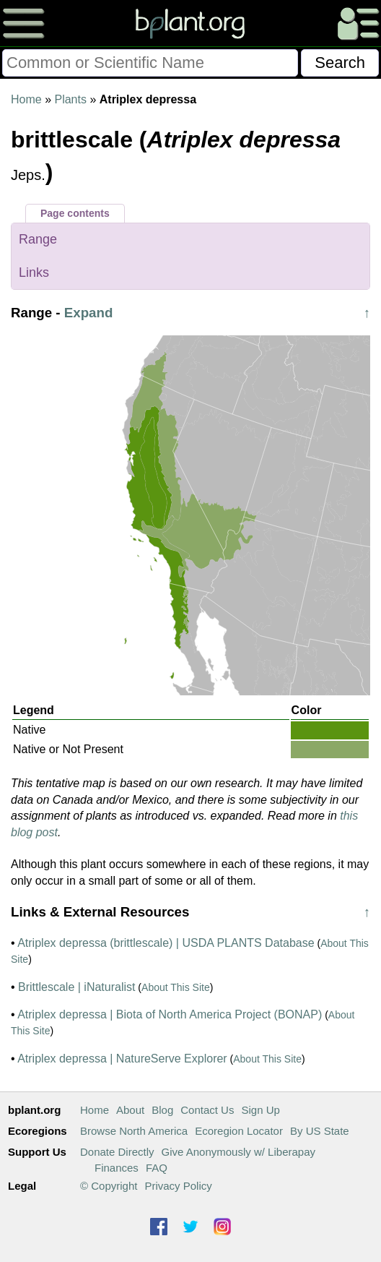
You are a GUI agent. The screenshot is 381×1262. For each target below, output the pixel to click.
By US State (319, 1131)
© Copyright (108, 1186)
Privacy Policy (177, 1186)
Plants (70, 99)
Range (38, 239)
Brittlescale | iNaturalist (76, 987)
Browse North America (134, 1131)
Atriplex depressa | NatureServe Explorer (122, 1058)
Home (26, 99)
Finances (117, 1168)
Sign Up (260, 1110)
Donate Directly (117, 1152)
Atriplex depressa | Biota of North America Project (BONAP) (169, 1014)
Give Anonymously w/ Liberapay (238, 1152)
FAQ (156, 1168)
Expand (88, 312)
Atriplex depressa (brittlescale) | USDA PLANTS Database (165, 943)
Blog (162, 1110)
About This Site (175, 987)
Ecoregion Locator (239, 1131)
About (130, 1110)
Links (34, 272)
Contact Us (207, 1110)
